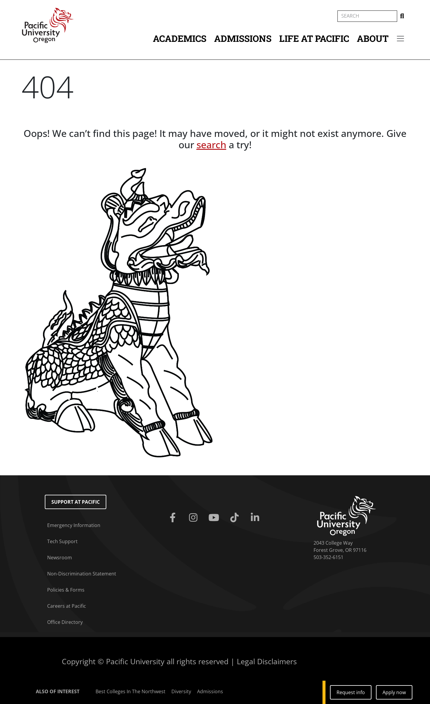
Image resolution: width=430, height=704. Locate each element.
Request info (351, 692)
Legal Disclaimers (267, 661)
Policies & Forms (66, 590)
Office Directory (65, 622)
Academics (179, 38)
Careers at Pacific (66, 606)
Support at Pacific (75, 502)
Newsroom (59, 557)
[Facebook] (173, 518)
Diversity (181, 691)
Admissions (242, 38)
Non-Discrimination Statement (81, 573)
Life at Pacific (314, 38)
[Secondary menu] (400, 38)
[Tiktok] (235, 518)
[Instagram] (194, 518)
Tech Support (62, 541)
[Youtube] (215, 518)
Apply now (394, 692)
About (372, 38)
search (211, 144)
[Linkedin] (256, 518)
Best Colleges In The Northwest (130, 691)
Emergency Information (73, 525)
